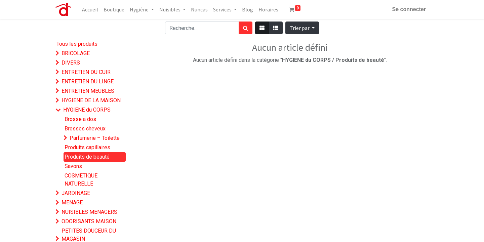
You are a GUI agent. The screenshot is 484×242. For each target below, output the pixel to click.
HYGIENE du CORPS (87, 110)
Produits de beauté (87, 157)
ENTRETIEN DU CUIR (86, 72)
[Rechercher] (245, 28)
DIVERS (71, 62)
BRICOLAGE (76, 53)
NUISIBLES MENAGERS (89, 212)
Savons (73, 166)
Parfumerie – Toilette (95, 138)
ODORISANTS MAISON (89, 221)
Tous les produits (76, 44)
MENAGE (72, 202)
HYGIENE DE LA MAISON (91, 100)
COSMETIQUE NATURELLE (81, 179)
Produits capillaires (87, 147)
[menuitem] (90, 9)
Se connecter (409, 9)
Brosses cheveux (85, 128)
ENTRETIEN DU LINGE (88, 81)
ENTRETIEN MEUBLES (88, 91)
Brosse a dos (80, 119)
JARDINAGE (76, 193)
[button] (302, 28)
